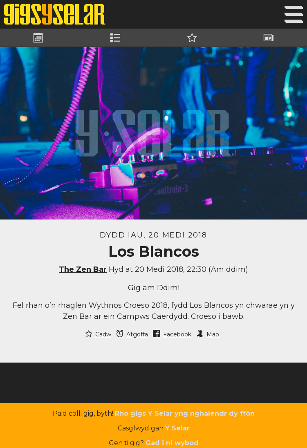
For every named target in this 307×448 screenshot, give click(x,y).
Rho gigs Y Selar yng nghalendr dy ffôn (185, 413)
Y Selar (177, 428)
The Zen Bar (83, 269)
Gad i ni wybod (172, 443)
